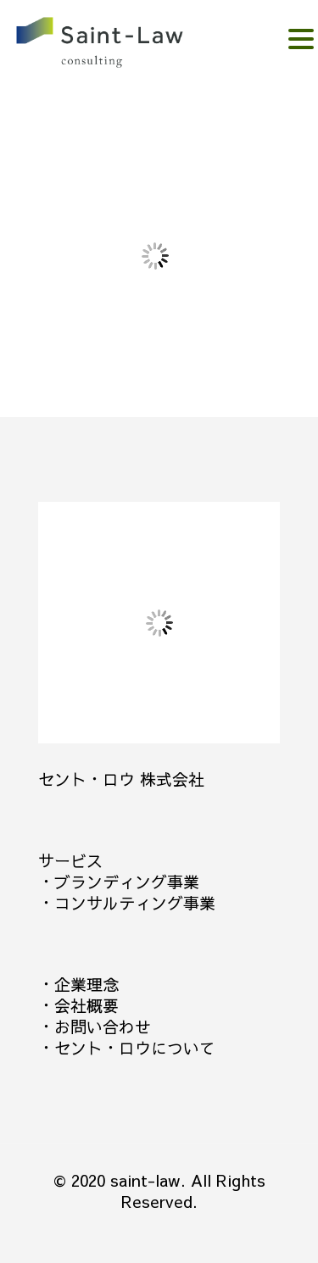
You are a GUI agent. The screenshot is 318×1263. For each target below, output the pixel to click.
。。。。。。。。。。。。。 (124, 44)
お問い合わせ (102, 1026)
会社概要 (86, 1005)
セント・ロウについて (134, 1048)
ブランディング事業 (126, 882)
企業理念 (86, 984)
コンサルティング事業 (134, 903)
